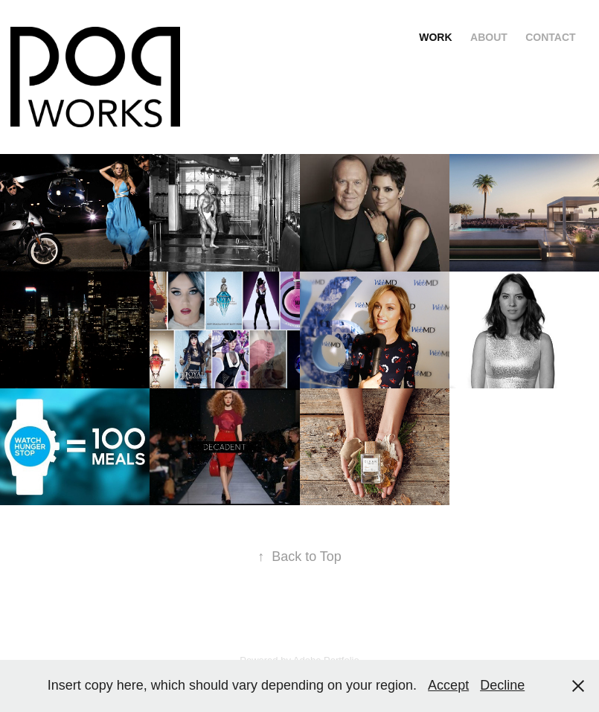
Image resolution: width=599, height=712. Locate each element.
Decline (502, 685)
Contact (550, 37)
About (488, 37)
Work (435, 37)
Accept (448, 685)
